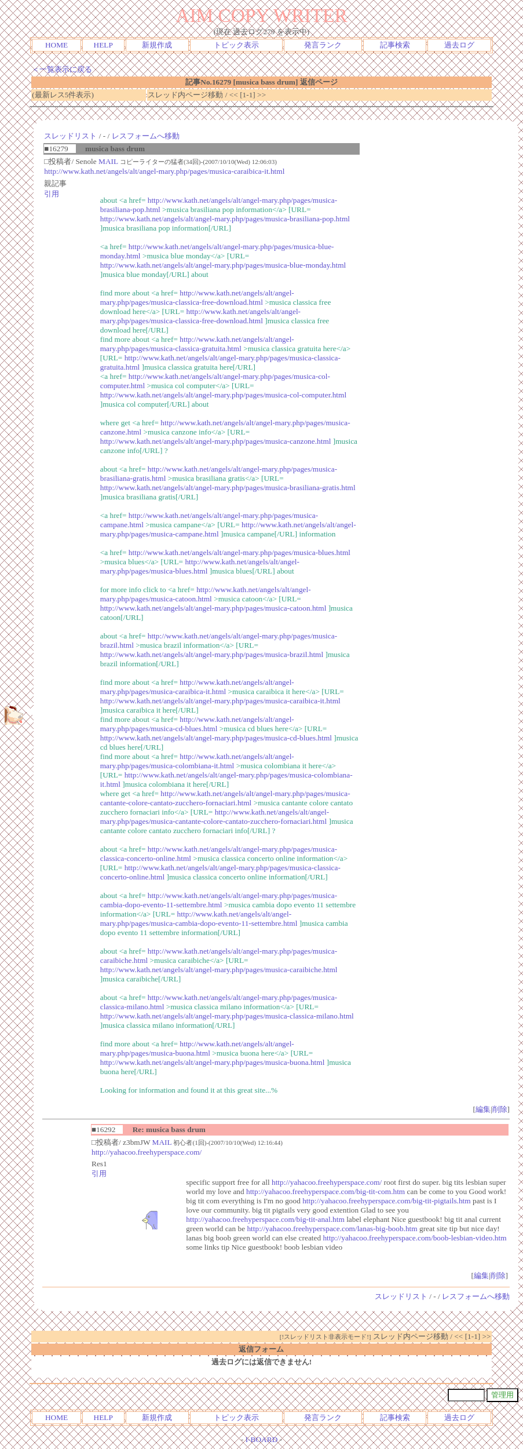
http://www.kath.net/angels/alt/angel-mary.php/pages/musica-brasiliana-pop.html (225, 218)
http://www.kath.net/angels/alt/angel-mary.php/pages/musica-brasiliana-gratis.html (228, 487)
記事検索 (395, 45)
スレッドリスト (70, 136)
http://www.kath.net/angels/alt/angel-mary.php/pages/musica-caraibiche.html (219, 969)
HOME (56, 45)
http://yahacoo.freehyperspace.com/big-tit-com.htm (325, 1191)
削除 (499, 1109)
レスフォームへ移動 (146, 136)
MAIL (108, 161)
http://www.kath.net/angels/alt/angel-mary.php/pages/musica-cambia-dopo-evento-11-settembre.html (218, 900)
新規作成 (157, 45)
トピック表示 (236, 45)
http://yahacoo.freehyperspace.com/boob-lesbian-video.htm (414, 1237)
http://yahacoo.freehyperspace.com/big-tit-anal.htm (265, 1219)
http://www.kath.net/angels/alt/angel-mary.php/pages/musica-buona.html (197, 1048)
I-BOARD (262, 1439)
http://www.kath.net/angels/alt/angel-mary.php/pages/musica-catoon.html (205, 594)
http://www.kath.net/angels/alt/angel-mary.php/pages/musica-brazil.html (211, 654)
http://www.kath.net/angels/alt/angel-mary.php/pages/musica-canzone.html (215, 441)
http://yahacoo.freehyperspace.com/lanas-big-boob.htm (332, 1228)
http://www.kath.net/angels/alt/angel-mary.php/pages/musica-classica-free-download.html (197, 297)
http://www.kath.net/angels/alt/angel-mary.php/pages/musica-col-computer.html (223, 394)
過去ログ (459, 45)
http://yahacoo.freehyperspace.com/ (147, 1152)
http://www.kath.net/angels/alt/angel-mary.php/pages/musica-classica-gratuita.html (197, 344)
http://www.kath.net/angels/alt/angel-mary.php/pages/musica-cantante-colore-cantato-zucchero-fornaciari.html (225, 798)
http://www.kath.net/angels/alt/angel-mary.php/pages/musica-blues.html (239, 552)
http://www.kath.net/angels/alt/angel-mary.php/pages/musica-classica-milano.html (227, 1016)
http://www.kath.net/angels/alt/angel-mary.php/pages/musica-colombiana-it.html (197, 761)
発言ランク (323, 45)
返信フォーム (261, 1349)
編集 (483, 1109)
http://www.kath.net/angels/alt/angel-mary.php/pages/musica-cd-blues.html (197, 724)
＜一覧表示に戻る (62, 69)
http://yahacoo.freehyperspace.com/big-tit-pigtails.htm (386, 1200)
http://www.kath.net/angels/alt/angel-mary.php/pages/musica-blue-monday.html (223, 265)
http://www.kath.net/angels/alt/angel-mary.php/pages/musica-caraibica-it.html (164, 171)
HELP (103, 45)
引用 (51, 193)
